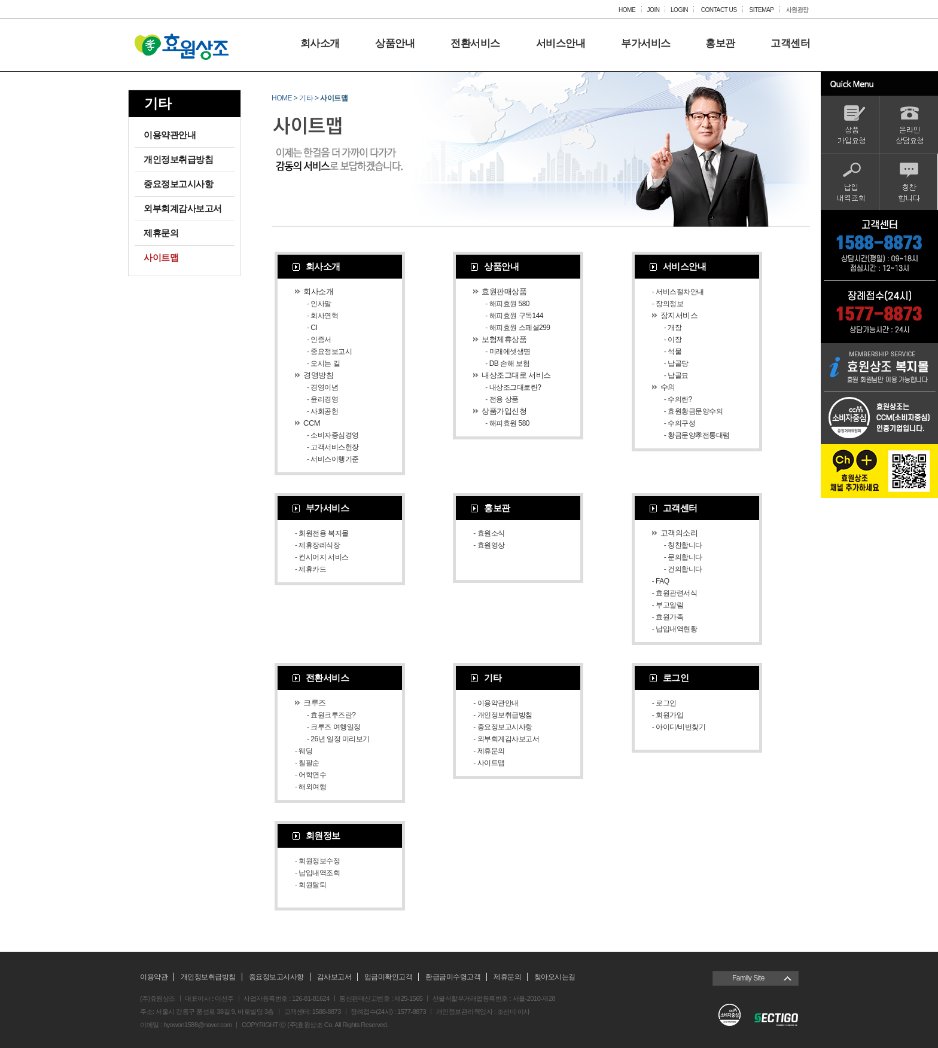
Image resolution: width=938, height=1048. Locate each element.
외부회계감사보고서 (183, 208)
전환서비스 (475, 43)
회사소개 (320, 43)
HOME (627, 9)
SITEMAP (762, 9)
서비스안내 (561, 43)
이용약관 (154, 977)
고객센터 (790, 43)
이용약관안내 (170, 135)
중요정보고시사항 (178, 184)
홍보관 (720, 43)
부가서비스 (646, 43)
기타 (306, 98)
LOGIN (679, 9)
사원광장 (797, 9)
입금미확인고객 (388, 977)
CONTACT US (718, 9)
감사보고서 (334, 977)
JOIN (653, 9)
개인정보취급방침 (178, 159)
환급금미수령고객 (452, 977)
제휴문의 (161, 233)
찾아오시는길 (554, 977)
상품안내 (395, 43)
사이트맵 (161, 257)
